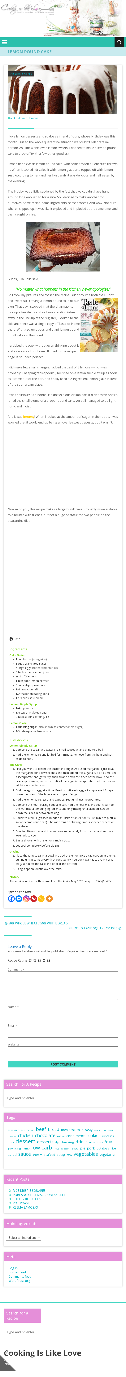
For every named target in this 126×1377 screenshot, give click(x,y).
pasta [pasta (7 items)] (75, 1154)
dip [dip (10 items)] (57, 1148)
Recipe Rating (17, 960)
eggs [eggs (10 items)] (92, 1148)
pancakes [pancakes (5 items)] (65, 1154)
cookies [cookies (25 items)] (93, 1141)
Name (13, 1013)
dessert (23, 118)
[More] (49, 898)
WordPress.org (19, 1287)
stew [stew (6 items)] (69, 1160)
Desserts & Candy (21, 74)
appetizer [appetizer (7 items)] (13, 1136)
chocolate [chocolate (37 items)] (45, 1141)
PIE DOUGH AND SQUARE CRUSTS (95, 928)
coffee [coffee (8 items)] (61, 1142)
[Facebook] (11, 898)
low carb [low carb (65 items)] (41, 1153)
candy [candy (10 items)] (88, 1136)
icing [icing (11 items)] (17, 1154)
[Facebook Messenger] (18, 898)
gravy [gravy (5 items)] (10, 1154)
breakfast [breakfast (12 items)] (68, 1136)
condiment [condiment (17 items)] (75, 1141)
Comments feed (20, 1282)
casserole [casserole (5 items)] (109, 1136)
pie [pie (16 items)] (82, 1154)
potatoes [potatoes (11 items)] (103, 1154)
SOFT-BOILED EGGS (27, 1205)
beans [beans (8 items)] (30, 1136)
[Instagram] (26, 898)
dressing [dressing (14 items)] (67, 1148)
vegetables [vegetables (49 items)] (86, 1160)
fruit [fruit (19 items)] (108, 1148)
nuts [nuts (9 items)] (56, 1154)
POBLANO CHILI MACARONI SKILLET (39, 1201)
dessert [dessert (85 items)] (25, 1147)
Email (13, 1032)
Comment (16, 969)
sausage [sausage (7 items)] (37, 1161)
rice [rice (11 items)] (113, 1154)
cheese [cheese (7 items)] (12, 1142)
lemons (33, 118)
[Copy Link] (41, 898)
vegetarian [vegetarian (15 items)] (108, 1160)
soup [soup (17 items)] (61, 1160)
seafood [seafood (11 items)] (49, 1161)
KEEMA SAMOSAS (25, 1213)
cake (14, 118)
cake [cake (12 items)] (80, 1136)
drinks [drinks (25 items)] (82, 1148)
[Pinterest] (33, 898)
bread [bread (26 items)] (53, 1135)
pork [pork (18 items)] (91, 1154)
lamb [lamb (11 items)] (26, 1154)
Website (13, 1050)
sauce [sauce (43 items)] (24, 1160)
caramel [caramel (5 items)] (98, 1136)
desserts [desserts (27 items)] (45, 1148)
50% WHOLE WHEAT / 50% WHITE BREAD (36, 923)
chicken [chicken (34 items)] (25, 1141)
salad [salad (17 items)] (12, 1160)
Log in (13, 1274)
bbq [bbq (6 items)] (22, 1136)
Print (15, 639)
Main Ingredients (21, 1229)
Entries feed (17, 1278)
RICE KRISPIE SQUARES (29, 1197)
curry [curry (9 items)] (11, 1148)
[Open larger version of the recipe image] (62, 582)
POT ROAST (21, 1209)
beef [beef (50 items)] (41, 1135)
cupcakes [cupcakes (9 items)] (108, 1142)
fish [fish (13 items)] (100, 1148)
